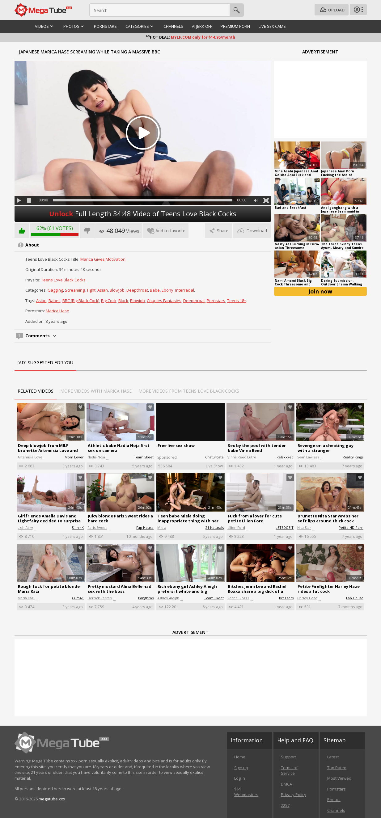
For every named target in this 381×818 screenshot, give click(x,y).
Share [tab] (218, 231)
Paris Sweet (97, 527)
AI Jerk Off (202, 26)
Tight (91, 290)
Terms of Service (289, 770)
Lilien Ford (236, 527)
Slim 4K (78, 527)
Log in (239, 778)
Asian (102, 290)
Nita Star (304, 527)
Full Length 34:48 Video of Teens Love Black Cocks (142, 213)
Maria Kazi (26, 598)
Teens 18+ (236, 300)
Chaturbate (214, 457)
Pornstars (105, 26)
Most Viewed (339, 778)
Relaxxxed (285, 457)
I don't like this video (87, 230)
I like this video (22, 230)
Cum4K (78, 598)
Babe (155, 290)
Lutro (251, 457)
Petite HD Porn (351, 527)
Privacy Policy (293, 794)
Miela (161, 527)
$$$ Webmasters (246, 792)
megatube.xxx (52, 799)
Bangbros (146, 598)
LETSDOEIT (285, 527)
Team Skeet (144, 457)
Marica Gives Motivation (102, 259)
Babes (55, 300)
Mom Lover (74, 457)
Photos (334, 799)
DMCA (286, 784)
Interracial (184, 290)
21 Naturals (214, 527)
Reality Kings (353, 457)
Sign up (241, 767)
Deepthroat (137, 290)
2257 (285, 805)
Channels (173, 26)
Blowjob (117, 290)
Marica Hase (57, 311)
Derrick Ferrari (99, 598)
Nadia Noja (96, 457)
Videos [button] (45, 26)
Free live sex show (176, 445)
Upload (332, 10)
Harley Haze (307, 598)
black (123, 300)
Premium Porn (235, 26)
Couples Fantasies (164, 300)
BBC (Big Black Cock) (80, 300)
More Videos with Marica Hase (96, 391)
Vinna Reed (236, 457)
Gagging (55, 290)
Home (239, 757)
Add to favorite (166, 231)
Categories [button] (140, 26)
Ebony (167, 290)
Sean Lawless (308, 457)
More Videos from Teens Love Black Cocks (188, 391)
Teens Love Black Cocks (63, 280)
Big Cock (108, 300)
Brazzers (286, 598)
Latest (333, 757)
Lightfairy (25, 527)
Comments (41, 336)
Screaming (75, 290)
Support (288, 757)
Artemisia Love (30, 457)
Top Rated (336, 767)
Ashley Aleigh (168, 598)
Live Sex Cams (272, 26)
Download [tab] (251, 231)
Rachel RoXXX (238, 598)
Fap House (145, 527)
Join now (320, 291)
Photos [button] (74, 26)
